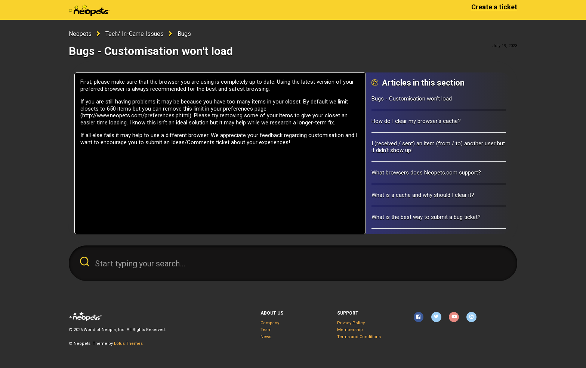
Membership (350, 329)
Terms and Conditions (359, 336)
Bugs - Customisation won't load (411, 98)
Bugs (184, 33)
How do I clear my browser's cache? (416, 121)
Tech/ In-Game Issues (134, 33)
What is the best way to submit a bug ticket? (426, 217)
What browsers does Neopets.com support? (426, 172)
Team (266, 329)
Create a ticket (494, 7)
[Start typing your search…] (293, 263)
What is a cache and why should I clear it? (422, 195)
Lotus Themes (128, 343)
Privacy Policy (351, 323)
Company (269, 323)
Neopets (80, 33)
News (265, 336)
